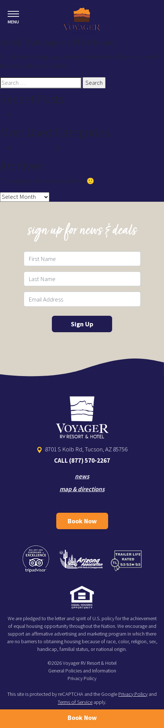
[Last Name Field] (82, 279)
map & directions (82, 489)
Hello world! (30, 114)
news (82, 476)
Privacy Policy (82, 678)
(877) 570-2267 (89, 460)
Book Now (82, 521)
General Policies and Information (82, 670)
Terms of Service (75, 702)
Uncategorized (33, 148)
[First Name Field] (82, 258)
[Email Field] (82, 299)
